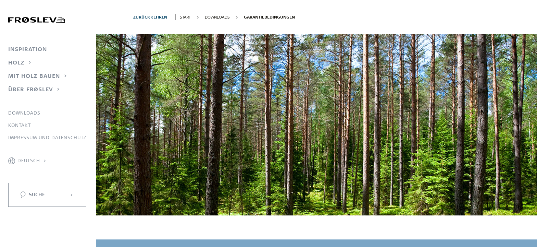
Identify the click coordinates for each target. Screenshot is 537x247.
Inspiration (27, 49)
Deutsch (28, 160)
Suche (37, 194)
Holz (16, 62)
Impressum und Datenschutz (47, 137)
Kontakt (19, 125)
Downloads (24, 113)
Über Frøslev (30, 89)
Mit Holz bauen (34, 76)
